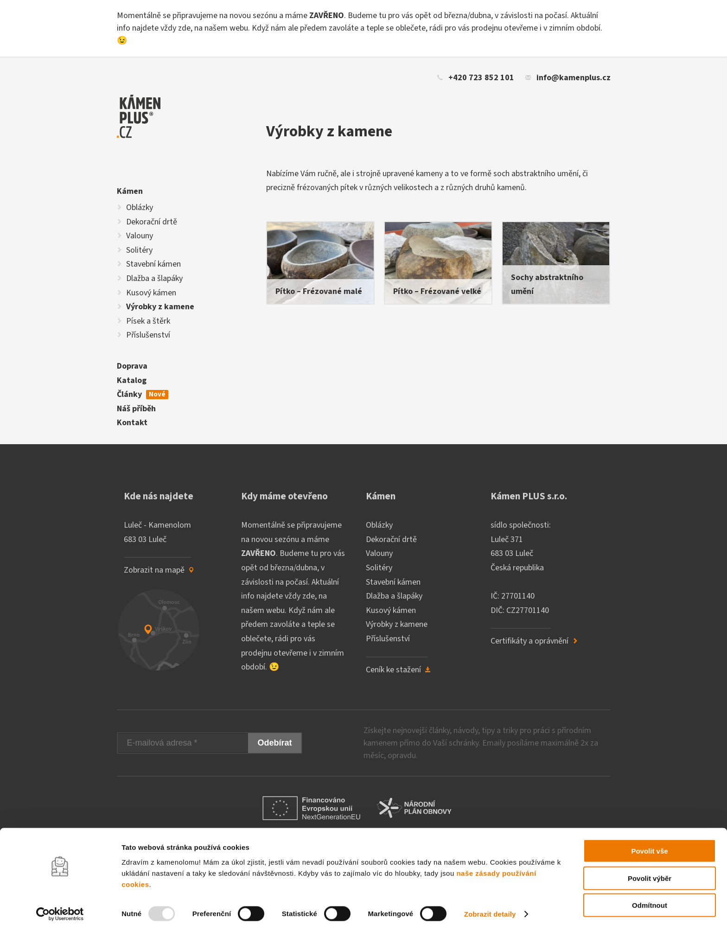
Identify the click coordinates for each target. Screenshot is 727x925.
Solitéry (139, 250)
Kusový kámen (151, 293)
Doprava (132, 366)
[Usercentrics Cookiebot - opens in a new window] (60, 907)
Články (142, 394)
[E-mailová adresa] (183, 743)
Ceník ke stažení (398, 670)
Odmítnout (649, 898)
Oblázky (139, 207)
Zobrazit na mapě (159, 570)
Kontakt (132, 422)
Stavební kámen (153, 264)
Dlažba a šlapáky (154, 278)
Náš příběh (136, 409)
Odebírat (274, 742)
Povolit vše (649, 844)
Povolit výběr (649, 871)
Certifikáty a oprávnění (534, 641)
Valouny (139, 236)
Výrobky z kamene (160, 307)
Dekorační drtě (151, 222)
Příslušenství (148, 335)
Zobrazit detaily (490, 907)
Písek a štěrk (148, 321)
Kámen (130, 191)
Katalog (132, 380)
